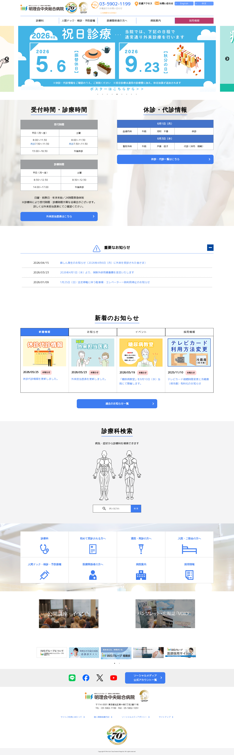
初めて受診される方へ (93, 538)
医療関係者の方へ (93, 564)
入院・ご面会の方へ (189, 538)
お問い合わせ (166, 3)
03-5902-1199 (115, 8)
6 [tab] (121, 94)
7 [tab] (126, 94)
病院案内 (141, 564)
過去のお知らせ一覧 (117, 403)
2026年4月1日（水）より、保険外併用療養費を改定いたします (97, 272)
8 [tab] (131, 94)
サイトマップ (164, 717)
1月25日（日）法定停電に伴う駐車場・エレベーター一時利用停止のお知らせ (105, 282)
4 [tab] (112, 94)
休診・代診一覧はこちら (165, 159)
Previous (7, 59)
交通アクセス (145, 3)
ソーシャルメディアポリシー (134, 717)
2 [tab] (102, 94)
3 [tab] (107, 94)
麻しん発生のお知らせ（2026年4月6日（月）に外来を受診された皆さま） (103, 263)
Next (227, 59)
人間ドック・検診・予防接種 (44, 564)
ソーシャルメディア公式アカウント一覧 (145, 678)
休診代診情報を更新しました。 (41, 379)
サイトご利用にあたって (71, 717)
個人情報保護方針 (101, 717)
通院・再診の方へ (141, 538)
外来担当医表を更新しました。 (89, 379)
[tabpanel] (117, 59)
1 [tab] (97, 94)
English (184, 3)
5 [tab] (117, 94)
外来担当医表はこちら (59, 216)
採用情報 (194, 20)
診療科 (44, 538)
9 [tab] (136, 94)
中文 (204, 3)
